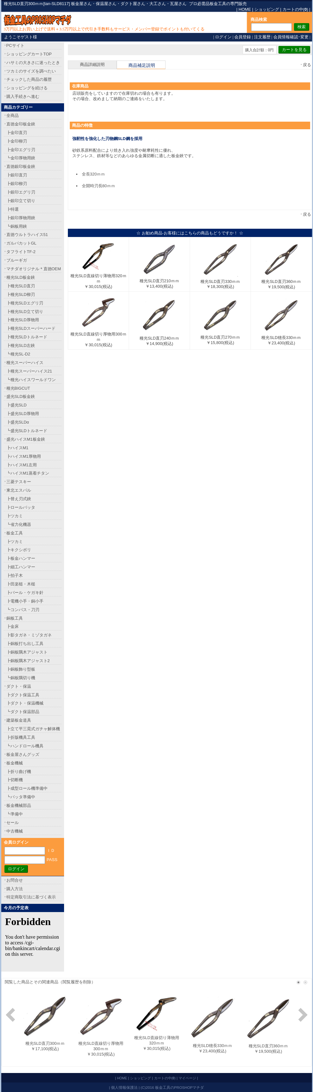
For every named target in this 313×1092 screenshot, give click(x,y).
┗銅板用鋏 (16, 226)
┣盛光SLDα (17, 422)
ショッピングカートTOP (29, 54)
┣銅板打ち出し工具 (24, 643)
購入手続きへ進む (22, 96)
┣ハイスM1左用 (21, 465)
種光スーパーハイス (24, 362)
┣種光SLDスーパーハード (30, 328)
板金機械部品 (18, 805)
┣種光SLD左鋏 (20, 345)
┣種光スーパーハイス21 (29, 371)
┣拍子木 (14, 575)
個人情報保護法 (124, 1087)
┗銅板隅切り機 (20, 677)
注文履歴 (262, 37)
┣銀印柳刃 (16, 183)
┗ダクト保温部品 (22, 711)
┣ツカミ (14, 516)
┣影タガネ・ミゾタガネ (29, 635)
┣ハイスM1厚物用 (23, 456)
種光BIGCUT (18, 388)
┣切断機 (14, 779)
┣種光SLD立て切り (24, 311)
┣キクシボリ (18, 549)
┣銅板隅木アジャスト (27, 652)
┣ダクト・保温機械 (24, 703)
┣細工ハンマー (20, 567)
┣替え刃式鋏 (18, 498)
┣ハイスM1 (17, 447)
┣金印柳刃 (16, 141)
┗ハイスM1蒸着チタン (27, 473)
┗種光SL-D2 (18, 354)
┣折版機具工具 (20, 737)
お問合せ (14, 880)
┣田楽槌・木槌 (20, 584)
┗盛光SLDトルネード (26, 430)
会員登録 (242, 37)
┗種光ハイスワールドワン (31, 379)
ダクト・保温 (18, 686)
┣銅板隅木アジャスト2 (28, 660)
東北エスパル (18, 490)
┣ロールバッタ (20, 507)
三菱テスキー (18, 481)
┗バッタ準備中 (20, 797)
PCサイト (15, 45)
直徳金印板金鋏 (20, 124)
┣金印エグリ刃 (20, 149)
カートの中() (295, 9)
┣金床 (12, 626)
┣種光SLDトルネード (26, 337)
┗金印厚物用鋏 (20, 158)
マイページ (187, 1078)
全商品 (12, 115)
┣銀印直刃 (16, 175)
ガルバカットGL (21, 243)
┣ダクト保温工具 (22, 695)
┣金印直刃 (16, 132)
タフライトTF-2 (21, 251)
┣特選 (12, 209)
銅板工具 (14, 618)
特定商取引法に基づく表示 (31, 897)
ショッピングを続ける (27, 88)
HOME (244, 9)
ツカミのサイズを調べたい (31, 71)
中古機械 (14, 831)
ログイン (223, 37)
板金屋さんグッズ (22, 754)
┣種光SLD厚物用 (22, 319)
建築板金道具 (18, 720)
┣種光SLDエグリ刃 (24, 303)
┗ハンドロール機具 (24, 746)
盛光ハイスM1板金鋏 (25, 439)
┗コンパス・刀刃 (22, 609)
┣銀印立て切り (20, 200)
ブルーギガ (16, 260)
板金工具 (14, 533)
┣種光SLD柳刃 (20, 294)
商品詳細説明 (92, 64)
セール (12, 822)
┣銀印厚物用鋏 (20, 217)
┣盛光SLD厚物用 (22, 413)
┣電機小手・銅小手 (24, 601)
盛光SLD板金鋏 (20, 396)
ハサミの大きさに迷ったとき (33, 62)
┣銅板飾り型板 (20, 669)
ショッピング (266, 9)
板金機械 (14, 763)
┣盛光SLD (16, 405)
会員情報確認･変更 (291, 37)
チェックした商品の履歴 (29, 79)
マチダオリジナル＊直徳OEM (33, 268)
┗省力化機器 (18, 524)
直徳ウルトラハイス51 (27, 234)
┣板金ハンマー (20, 558)
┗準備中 (14, 814)
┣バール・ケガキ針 (24, 592)
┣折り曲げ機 (18, 771)
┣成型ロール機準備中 (27, 788)
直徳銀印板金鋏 (20, 166)
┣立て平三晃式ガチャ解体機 (33, 728)
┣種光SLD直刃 (20, 286)
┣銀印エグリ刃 (20, 192)
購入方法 (14, 888)
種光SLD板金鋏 (20, 277)
